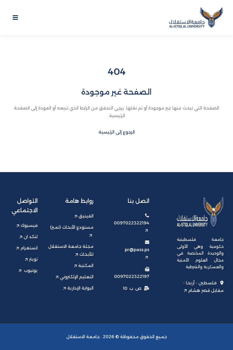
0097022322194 (131, 226)
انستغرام (27, 248)
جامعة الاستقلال (83, 336)
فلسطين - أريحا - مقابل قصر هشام (203, 286)
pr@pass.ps (137, 253)
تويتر (31, 259)
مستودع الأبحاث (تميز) (71, 230)
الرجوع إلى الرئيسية (117, 132)
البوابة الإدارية (78, 288)
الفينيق (83, 216)
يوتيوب (28, 270)
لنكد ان (28, 236)
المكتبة (83, 265)
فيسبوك (27, 225)
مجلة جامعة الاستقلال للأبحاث (70, 250)
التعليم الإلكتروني (74, 276)
